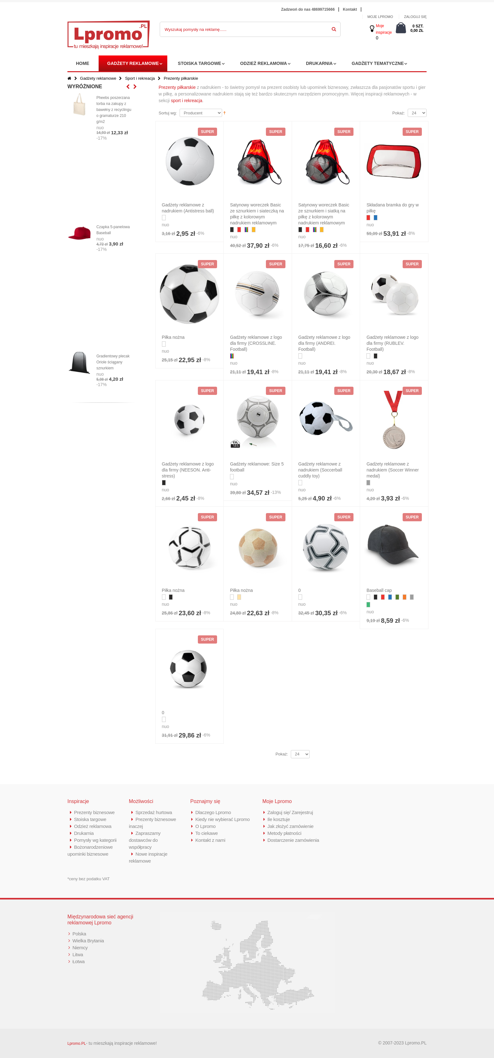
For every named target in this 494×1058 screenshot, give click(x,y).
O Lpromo (205, 826)
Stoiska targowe (199, 63)
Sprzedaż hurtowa (153, 812)
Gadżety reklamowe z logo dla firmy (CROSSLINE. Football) (256, 343)
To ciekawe (206, 833)
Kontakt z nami (210, 840)
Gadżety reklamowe (133, 63)
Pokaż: (398, 113)
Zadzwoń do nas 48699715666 (308, 9)
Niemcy (80, 947)
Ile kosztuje (278, 819)
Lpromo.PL (76, 1043)
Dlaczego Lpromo (213, 812)
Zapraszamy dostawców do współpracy (145, 840)
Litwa (77, 954)
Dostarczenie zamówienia (293, 840)
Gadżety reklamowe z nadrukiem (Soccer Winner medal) (392, 469)
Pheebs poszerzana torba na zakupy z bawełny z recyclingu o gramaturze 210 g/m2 (113, 109)
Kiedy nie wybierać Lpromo (222, 819)
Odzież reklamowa (263, 63)
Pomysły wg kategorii (95, 840)
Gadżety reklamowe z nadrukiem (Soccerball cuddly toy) (320, 469)
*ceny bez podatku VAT (88, 878)
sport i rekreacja (186, 100)
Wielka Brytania (88, 940)
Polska (79, 933)
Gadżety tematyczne (378, 63)
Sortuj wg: (168, 113)
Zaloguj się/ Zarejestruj (290, 812)
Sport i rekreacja (140, 78)
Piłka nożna (173, 337)
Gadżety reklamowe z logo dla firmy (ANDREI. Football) (324, 343)
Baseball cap (379, 590)
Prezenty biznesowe (94, 812)
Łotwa (78, 961)
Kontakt (350, 9)
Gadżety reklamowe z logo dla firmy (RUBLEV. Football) (392, 343)
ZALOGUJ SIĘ (415, 17)
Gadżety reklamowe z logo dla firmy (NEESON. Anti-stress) (188, 469)
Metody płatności (284, 833)
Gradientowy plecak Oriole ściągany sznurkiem (112, 362)
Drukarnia (319, 63)
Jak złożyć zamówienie (290, 826)
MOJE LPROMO (380, 17)
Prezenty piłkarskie (177, 87)
